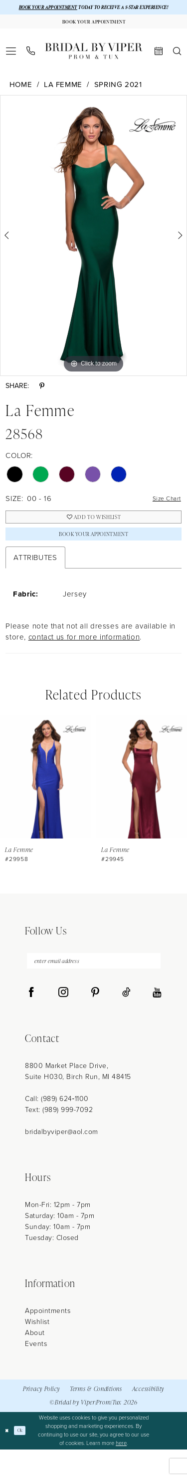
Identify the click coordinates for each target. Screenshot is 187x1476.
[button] (11, 64)
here (121, 1470)
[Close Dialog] (8, 1457)
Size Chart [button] (162, 512)
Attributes (35, 579)
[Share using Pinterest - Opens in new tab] (42, 400)
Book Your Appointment (93, 554)
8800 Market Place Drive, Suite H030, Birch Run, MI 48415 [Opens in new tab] (78, 1097)
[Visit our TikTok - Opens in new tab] (126, 1019)
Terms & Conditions (96, 1415)
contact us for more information (84, 659)
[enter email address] (94, 985)
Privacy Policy (41, 1415)
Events (36, 1370)
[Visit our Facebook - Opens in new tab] (31, 1019)
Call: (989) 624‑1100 (57, 1125)
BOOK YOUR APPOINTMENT (54, 8)
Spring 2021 (118, 98)
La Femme (63, 98)
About (35, 1359)
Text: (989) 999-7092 (59, 1136)
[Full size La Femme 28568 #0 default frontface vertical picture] (93, 249)
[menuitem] (11, 64)
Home (20, 98)
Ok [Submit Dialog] (23, 1456)
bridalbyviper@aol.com (61, 1158)
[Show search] (177, 64)
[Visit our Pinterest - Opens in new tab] (95, 1019)
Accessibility (148, 1415)
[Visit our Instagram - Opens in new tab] (63, 1019)
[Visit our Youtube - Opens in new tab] (157, 1019)
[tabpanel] (93, 249)
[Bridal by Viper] (93, 64)
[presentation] (45, 799)
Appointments (47, 1337)
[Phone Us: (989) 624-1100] (30, 64)
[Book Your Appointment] (93, 33)
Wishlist (37, 1348)
